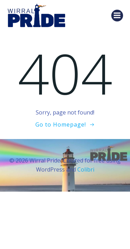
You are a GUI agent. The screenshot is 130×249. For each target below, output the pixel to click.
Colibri (85, 169)
